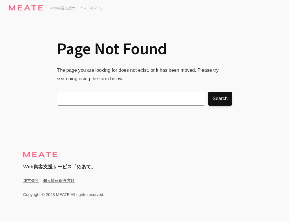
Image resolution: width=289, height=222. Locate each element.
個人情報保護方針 (59, 180)
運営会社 (31, 180)
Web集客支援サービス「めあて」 (77, 7)
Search (220, 98)
